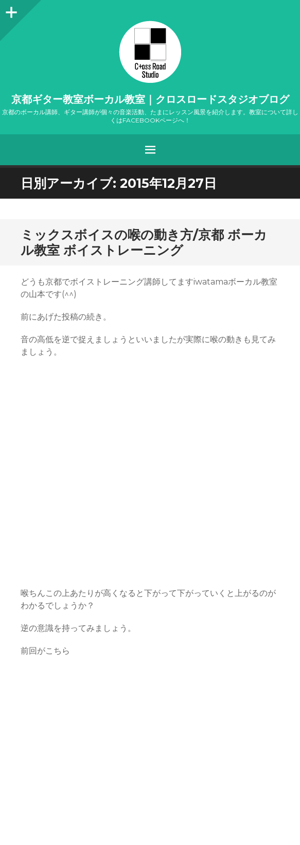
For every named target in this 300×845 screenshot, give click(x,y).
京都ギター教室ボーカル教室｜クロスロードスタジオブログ (150, 99)
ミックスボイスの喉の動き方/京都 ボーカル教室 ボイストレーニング (144, 242)
